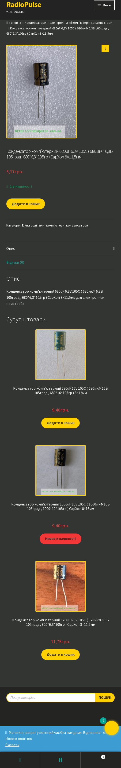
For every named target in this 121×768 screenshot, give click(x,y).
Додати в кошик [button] (61, 422)
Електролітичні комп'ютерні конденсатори (81, 22)
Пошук (60, 760)
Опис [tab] (10, 248)
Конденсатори (35, 22)
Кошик (93, 755)
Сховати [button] (12, 744)
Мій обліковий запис (20, 760)
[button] (105, 48)
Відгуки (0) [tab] (15, 262)
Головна (15, 22)
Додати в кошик (26, 203)
